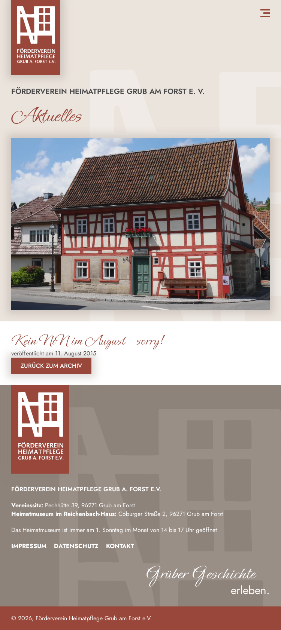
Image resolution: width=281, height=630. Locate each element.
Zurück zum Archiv (51, 365)
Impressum (28, 546)
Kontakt (120, 546)
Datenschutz (76, 546)
